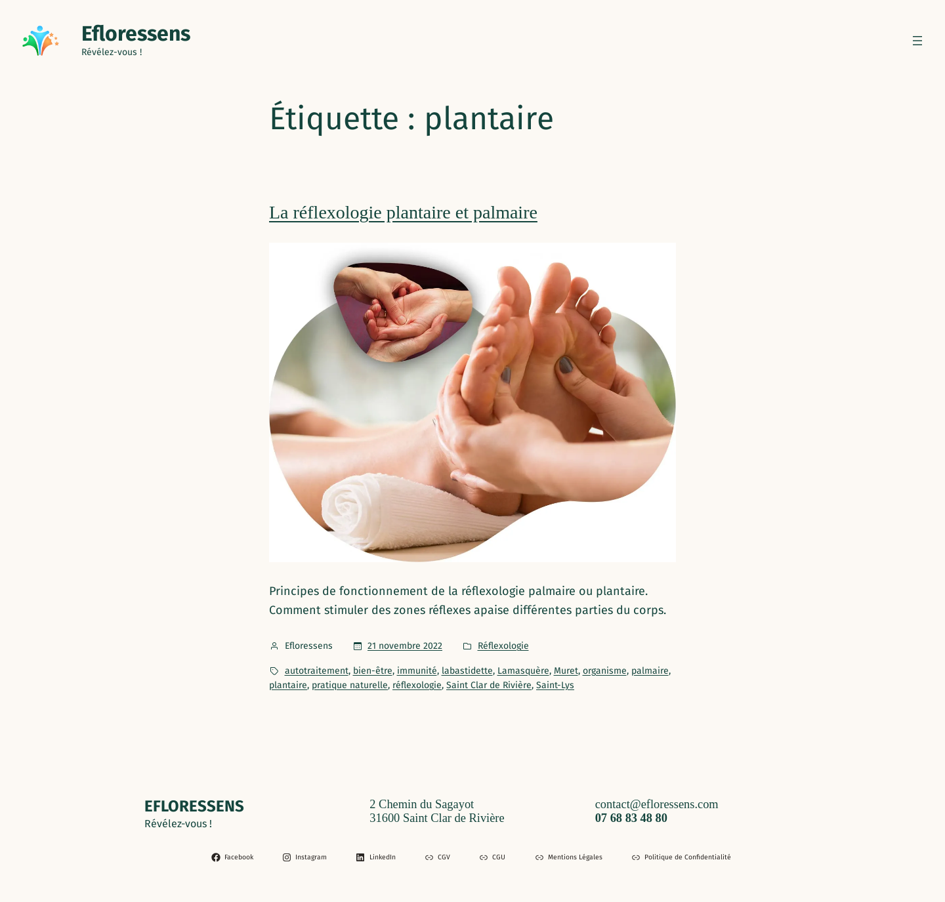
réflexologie (417, 685)
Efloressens (135, 33)
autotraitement (316, 670)
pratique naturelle (350, 685)
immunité (417, 670)
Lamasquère (523, 670)
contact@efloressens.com (657, 804)
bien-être (372, 670)
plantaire (288, 685)
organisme (605, 670)
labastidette (467, 670)
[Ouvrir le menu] (917, 41)
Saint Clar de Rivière (489, 685)
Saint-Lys (555, 685)
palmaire (650, 670)
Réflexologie (503, 645)
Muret (566, 670)
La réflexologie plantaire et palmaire (403, 212)
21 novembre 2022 (405, 645)
